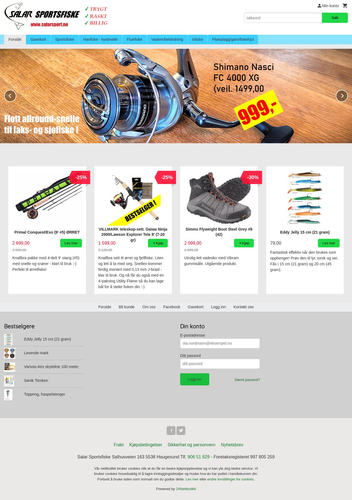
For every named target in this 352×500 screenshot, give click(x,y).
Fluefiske (134, 39)
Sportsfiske (64, 39)
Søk (334, 17)
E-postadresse (192, 335)
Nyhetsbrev (232, 444)
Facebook (171, 307)
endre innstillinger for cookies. (231, 479)
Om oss (149, 307)
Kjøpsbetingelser (145, 444)
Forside (15, 39)
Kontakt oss (243, 307)
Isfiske (197, 39)
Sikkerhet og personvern (191, 444)
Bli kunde (127, 307)
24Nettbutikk (186, 489)
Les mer (193, 479)
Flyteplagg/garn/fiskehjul (233, 39)
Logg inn (218, 307)
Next (347, 94)
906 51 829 (199, 457)
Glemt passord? (247, 380)
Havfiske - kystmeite (100, 39)
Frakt (118, 444)
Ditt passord (190, 355)
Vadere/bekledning (167, 39)
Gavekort (38, 39)
